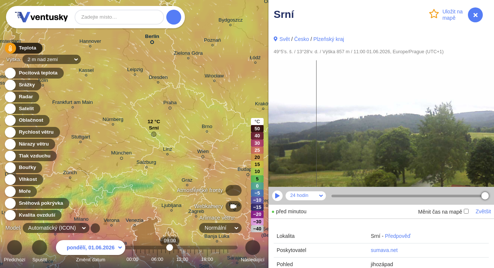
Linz (167, 150)
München (121, 154)
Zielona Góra (188, 54)
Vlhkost (23, 179)
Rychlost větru (32, 132)
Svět (284, 39)
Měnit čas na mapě (443, 212)
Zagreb (196, 212)
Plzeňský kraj (328, 39)
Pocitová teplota (33, 73)
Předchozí (14, 252)
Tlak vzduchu (30, 156)
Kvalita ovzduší (32, 215)
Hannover (90, 42)
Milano (81, 220)
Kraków (263, 105)
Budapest (248, 170)
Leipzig (135, 70)
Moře (20, 191)
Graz (187, 181)
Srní (153, 129)
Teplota (23, 48)
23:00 (228, 259)
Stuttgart (80, 138)
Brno (207, 127)
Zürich (70, 174)
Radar (21, 97)
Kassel (86, 71)
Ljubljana (171, 206)
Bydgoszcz (230, 21)
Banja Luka (216, 237)
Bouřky (23, 167)
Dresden (158, 78)
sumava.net (384, 250)
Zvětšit (483, 211)
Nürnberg (113, 120)
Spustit (39, 252)
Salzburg (146, 163)
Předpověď (398, 236)
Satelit (22, 108)
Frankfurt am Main (72, 103)
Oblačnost (26, 120)
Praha (170, 104)
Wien (203, 153)
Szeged (267, 201)
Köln (43, 81)
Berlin (152, 38)
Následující (252, 252)
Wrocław (214, 77)
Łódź (255, 59)
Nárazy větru (29, 144)
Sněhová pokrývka (36, 203)
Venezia (135, 221)
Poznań (212, 41)
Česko (301, 39)
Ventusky (40, 17)
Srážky (22, 85)
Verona (112, 221)
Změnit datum (90, 252)
